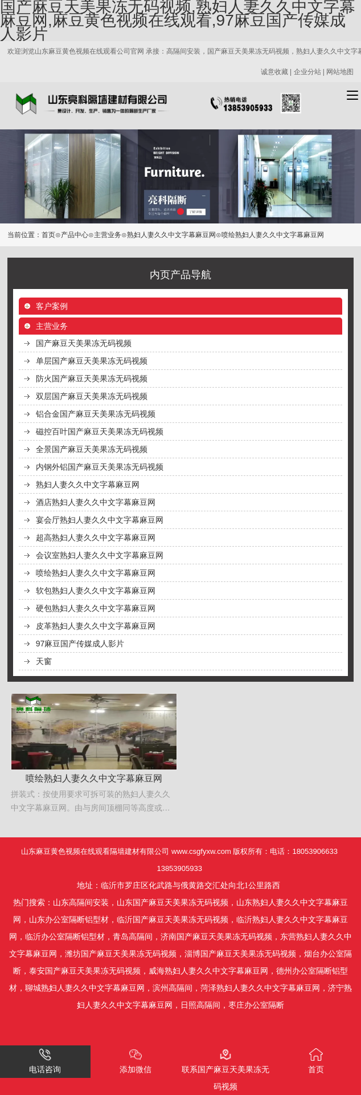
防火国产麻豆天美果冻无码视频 (91, 378)
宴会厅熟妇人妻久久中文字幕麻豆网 (99, 519)
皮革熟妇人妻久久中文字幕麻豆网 (95, 625)
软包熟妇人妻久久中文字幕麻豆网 (95, 590)
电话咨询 (45, 1061)
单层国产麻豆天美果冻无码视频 (91, 360)
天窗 (44, 661)
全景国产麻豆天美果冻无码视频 (91, 449)
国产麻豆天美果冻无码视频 (84, 343)
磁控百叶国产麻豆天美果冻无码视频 (99, 431)
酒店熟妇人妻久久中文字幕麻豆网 (95, 502)
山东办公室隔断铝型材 (69, 919)
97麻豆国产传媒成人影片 (80, 643)
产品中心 (74, 235)
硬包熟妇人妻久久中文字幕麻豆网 (95, 608)
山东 (61, 902)
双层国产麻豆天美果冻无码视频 (91, 396)
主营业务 (107, 235)
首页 (48, 235)
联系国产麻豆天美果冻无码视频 (225, 1069)
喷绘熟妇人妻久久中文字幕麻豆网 (95, 572)
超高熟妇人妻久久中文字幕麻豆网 (95, 537)
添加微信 (135, 1061)
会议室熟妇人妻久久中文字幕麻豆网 (99, 555)
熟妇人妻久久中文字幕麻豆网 (171, 235)
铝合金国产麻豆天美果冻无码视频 (95, 413)
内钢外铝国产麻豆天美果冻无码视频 (99, 466)
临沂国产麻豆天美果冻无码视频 (172, 919)
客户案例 (52, 306)
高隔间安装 (89, 902)
